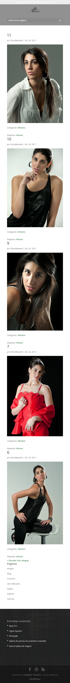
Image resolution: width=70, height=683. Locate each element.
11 (9, 35)
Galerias (10, 593)
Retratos (21, 127)
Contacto (11, 578)
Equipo (10, 588)
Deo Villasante (13, 583)
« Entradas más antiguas (18, 560)
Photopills (13, 636)
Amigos (10, 568)
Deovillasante (17, 40)
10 (9, 139)
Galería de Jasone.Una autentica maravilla (27, 641)
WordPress (35, 679)
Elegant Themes (32, 674)
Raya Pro (13, 626)
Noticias (10, 599)
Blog (9, 573)
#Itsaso (19, 135)
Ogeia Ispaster (15, 631)
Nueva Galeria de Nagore (20, 646)
